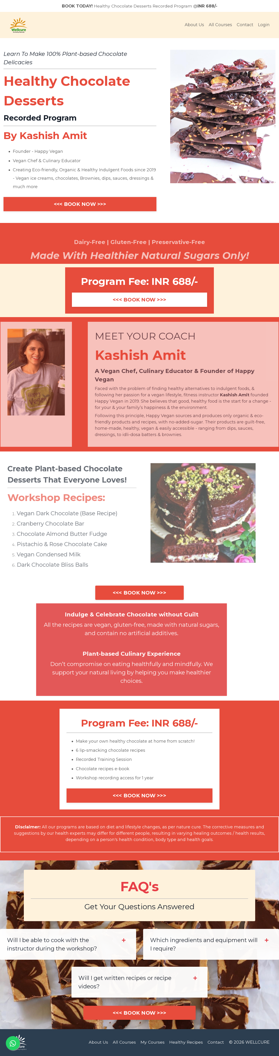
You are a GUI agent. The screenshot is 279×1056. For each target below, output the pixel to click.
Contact (245, 25)
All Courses (220, 25)
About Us (194, 25)
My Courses (152, 1042)
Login (264, 25)
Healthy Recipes (186, 1042)
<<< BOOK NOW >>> (80, 204)
